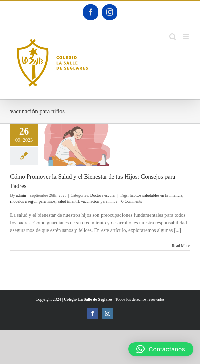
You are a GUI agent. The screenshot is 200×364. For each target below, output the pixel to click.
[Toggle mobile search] (172, 36)
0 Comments (131, 201)
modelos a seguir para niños (32, 201)
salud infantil (68, 201)
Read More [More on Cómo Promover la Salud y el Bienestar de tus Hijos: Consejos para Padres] (181, 245)
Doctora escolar (103, 195)
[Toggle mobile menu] (186, 36)
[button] (160, 349)
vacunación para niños (99, 201)
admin (21, 195)
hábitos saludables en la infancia (156, 195)
